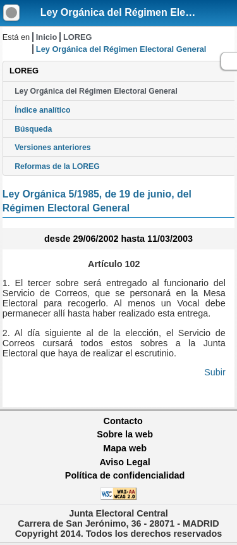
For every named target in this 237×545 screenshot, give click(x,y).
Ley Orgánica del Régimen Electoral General (96, 91)
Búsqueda (33, 129)
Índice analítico (42, 110)
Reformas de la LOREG (57, 166)
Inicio (46, 37)
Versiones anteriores (52, 147)
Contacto (123, 421)
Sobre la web (125, 434)
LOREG (77, 37)
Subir (215, 372)
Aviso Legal (124, 462)
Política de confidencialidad (125, 475)
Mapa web (125, 448)
